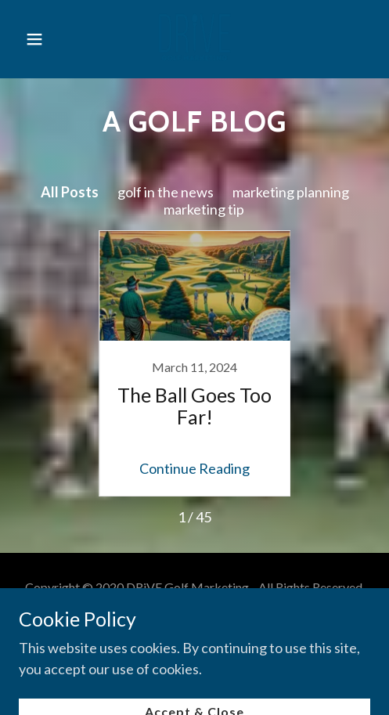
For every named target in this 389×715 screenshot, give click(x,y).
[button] (42, 39)
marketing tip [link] (204, 209)
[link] (194, 39)
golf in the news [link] (165, 191)
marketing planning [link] (290, 191)
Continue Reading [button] (194, 468)
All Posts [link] (70, 191)
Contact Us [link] (194, 627)
